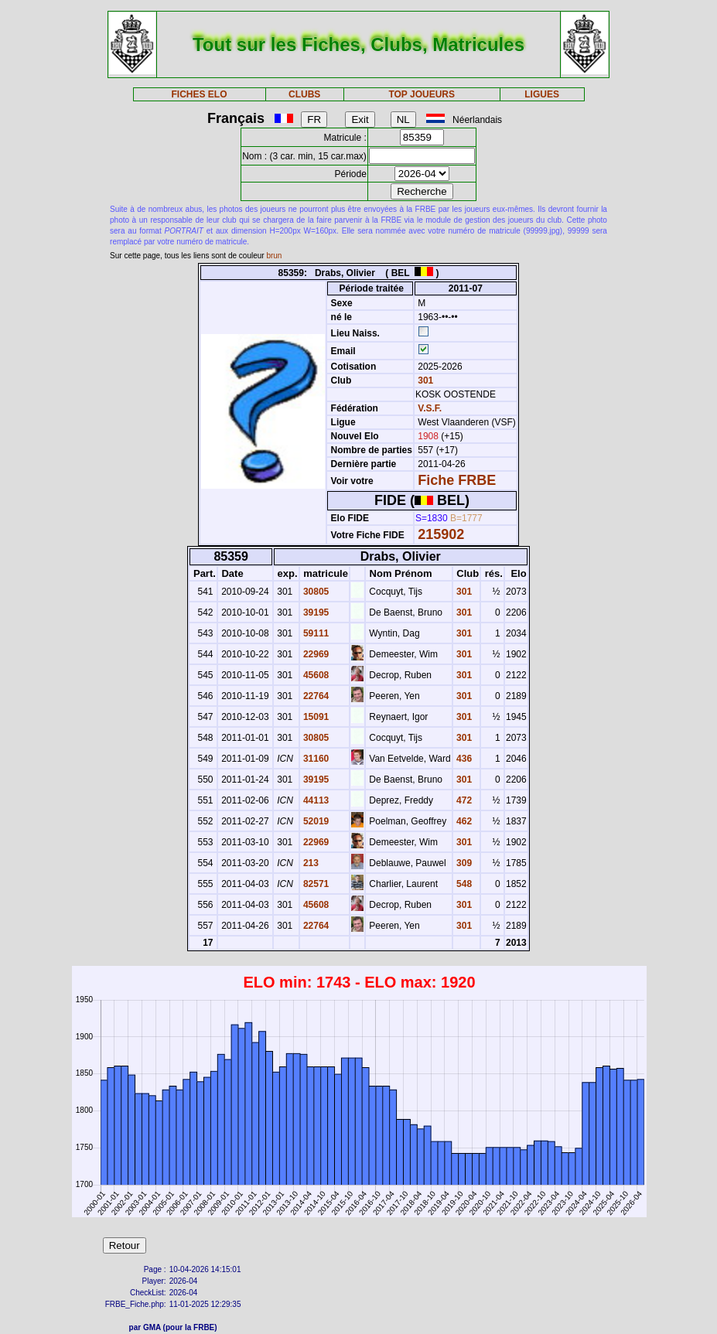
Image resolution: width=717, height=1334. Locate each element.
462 (463, 821)
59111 (315, 633)
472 (463, 800)
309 (463, 863)
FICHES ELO (199, 94)
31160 (315, 758)
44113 (315, 800)
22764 (315, 696)
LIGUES (541, 94)
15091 (315, 716)
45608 (315, 675)
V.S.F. (430, 408)
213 (310, 863)
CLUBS (304, 94)
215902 (441, 534)
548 (463, 884)
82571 (315, 884)
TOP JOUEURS (421, 94)
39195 (315, 612)
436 (463, 758)
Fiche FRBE (457, 480)
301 (424, 380)
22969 (315, 654)
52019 (315, 821)
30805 (315, 591)
